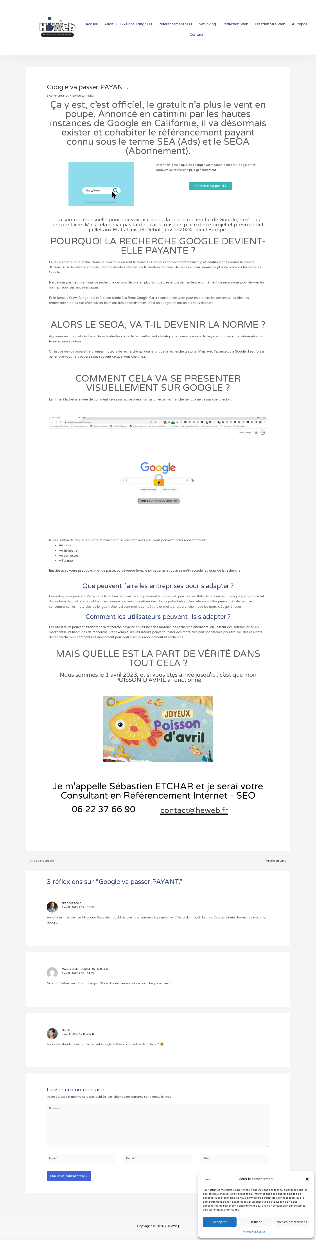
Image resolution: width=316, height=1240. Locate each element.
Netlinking (207, 24)
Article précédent (41, 860)
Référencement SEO (175, 24)
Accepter (219, 1222)
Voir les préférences (292, 1222)
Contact (196, 34)
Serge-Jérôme (72, 902)
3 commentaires (59, 95)
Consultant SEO (85, 95)
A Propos (299, 24)
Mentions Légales (254, 1231)
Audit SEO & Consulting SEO (128, 24)
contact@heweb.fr (207, 809)
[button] (307, 1179)
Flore (66, 1029)
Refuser (256, 1222)
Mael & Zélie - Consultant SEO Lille (86, 968)
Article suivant (277, 860)
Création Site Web (270, 24)
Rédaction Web (235, 24)
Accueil (92, 24)
